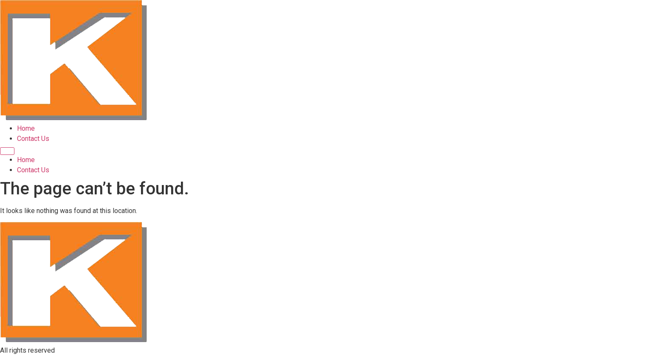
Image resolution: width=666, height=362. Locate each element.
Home (26, 128)
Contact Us (33, 139)
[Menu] (7, 151)
